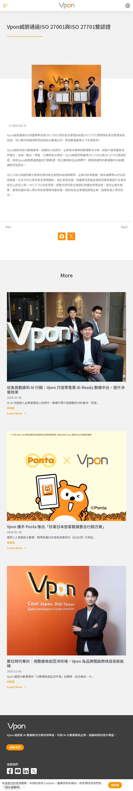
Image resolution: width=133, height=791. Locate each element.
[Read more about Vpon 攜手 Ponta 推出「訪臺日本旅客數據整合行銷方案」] (66, 548)
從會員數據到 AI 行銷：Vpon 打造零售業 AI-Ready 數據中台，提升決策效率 (66, 389)
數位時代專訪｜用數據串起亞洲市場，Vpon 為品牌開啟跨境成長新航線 (65, 663)
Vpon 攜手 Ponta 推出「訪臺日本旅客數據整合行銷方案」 (56, 526)
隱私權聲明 (12, 787)
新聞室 (11, 408)
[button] (62, 236)
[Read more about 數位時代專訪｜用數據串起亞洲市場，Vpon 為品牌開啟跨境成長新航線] (66, 687)
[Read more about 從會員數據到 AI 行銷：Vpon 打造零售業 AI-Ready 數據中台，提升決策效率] (66, 413)
